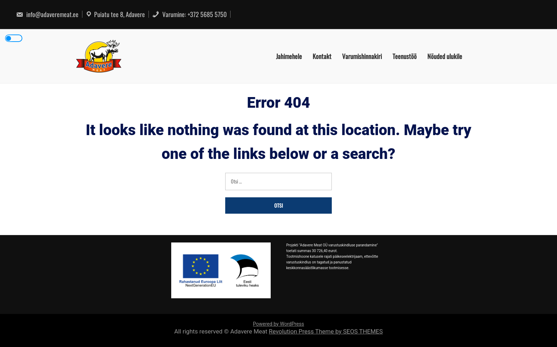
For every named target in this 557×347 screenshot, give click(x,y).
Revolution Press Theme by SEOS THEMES (326, 331)
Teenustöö (405, 56)
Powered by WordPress (278, 324)
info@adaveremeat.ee (47, 14)
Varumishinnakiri (362, 56)
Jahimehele (289, 56)
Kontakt (322, 56)
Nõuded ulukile (444, 56)
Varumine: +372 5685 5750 (189, 14)
